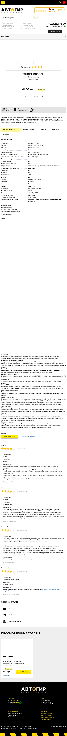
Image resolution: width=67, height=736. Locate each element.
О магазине (44, 711)
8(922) (57, 24)
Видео (43, 130)
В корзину (24, 672)
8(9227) (54, 26)
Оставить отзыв (9, 436)
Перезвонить (55, 31)
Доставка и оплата (46, 715)
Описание (56, 130)
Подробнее (6, 675)
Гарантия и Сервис (46, 713)
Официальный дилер (47, 717)
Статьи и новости (46, 719)
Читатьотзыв (60, 10)
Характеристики (9, 130)
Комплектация (28, 130)
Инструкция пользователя (41, 110)
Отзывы (6, 134)
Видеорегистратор (33, 77)
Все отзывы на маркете (29, 436)
